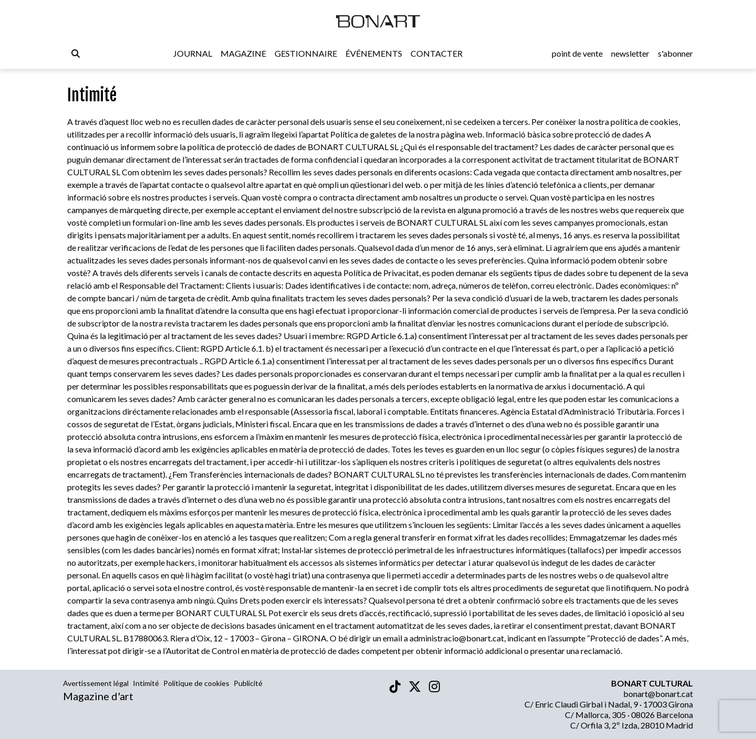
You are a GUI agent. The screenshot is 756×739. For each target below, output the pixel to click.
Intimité (146, 683)
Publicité (248, 683)
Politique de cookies (196, 683)
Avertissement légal (96, 683)
